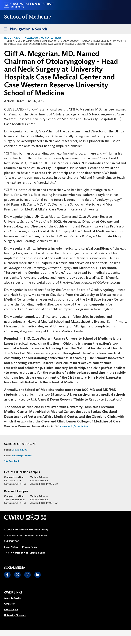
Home (7, 38)
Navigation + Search (24, 28)
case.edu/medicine (74, 426)
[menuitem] (15, 598)
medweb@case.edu (22, 455)
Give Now (9, 603)
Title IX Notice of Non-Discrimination (24, 552)
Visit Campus (11, 609)
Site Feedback (11, 461)
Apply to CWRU (12, 597)
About (18, 38)
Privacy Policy (29, 546)
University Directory (15, 615)
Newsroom (31, 38)
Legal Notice (11, 546)
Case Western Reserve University (30, 529)
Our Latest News (51, 38)
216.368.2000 (19, 449)
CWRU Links (13, 592)
